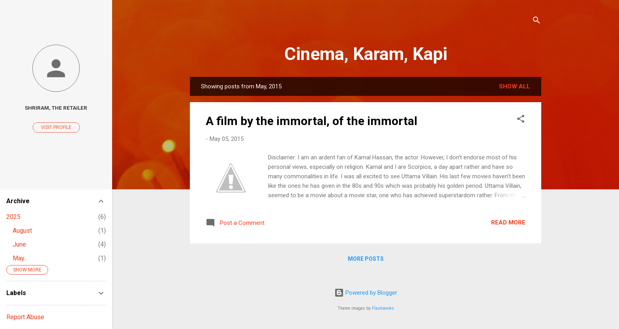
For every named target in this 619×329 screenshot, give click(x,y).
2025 (13, 217)
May (18, 258)
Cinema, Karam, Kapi (365, 53)
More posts (366, 259)
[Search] (536, 21)
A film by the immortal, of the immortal (311, 121)
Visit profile (56, 127)
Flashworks (383, 308)
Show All (514, 86)
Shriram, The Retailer (56, 108)
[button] (520, 120)
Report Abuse (25, 317)
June (19, 244)
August (22, 230)
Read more (508, 222)
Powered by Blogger (365, 292)
